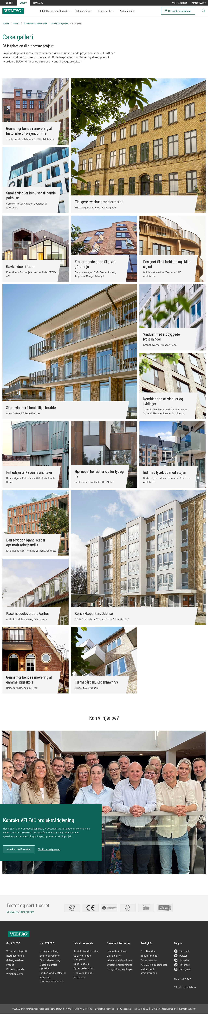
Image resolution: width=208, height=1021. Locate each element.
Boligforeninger (83, 11)
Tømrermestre (105, 11)
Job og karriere (16, 968)
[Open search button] (203, 11)
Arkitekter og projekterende (54, 11)
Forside (5, 23)
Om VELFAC (14, 951)
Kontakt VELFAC (199, 3)
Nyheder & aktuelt (179, 3)
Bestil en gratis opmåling (49, 974)
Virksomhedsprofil (18, 959)
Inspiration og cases (59, 23)
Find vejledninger (84, 980)
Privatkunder (147, 959)
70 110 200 (143, 1017)
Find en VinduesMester (54, 980)
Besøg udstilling (50, 959)
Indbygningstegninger (119, 977)
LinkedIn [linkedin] (180, 968)
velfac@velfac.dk (167, 1017)
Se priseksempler (51, 963)
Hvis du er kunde (84, 951)
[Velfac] (13, 10)
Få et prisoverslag (51, 968)
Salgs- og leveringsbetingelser (53, 987)
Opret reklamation (84, 976)
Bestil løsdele (81, 971)
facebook (181, 959)
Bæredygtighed (17, 963)
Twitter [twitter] (179, 964)
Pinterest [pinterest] (181, 973)
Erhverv (16, 23)
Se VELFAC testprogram (22, 912)
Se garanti (79, 985)
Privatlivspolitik (17, 977)
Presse (12, 972)
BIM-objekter (114, 963)
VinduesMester (127, 11)
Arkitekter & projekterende (148, 979)
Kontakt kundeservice (86, 959)
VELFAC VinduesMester (153, 972)
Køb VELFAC (48, 951)
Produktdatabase (117, 959)
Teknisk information (119, 951)
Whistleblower (16, 981)
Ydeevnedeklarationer (119, 968)
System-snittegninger (119, 972)
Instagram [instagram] (181, 977)
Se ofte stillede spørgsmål (82, 965)
